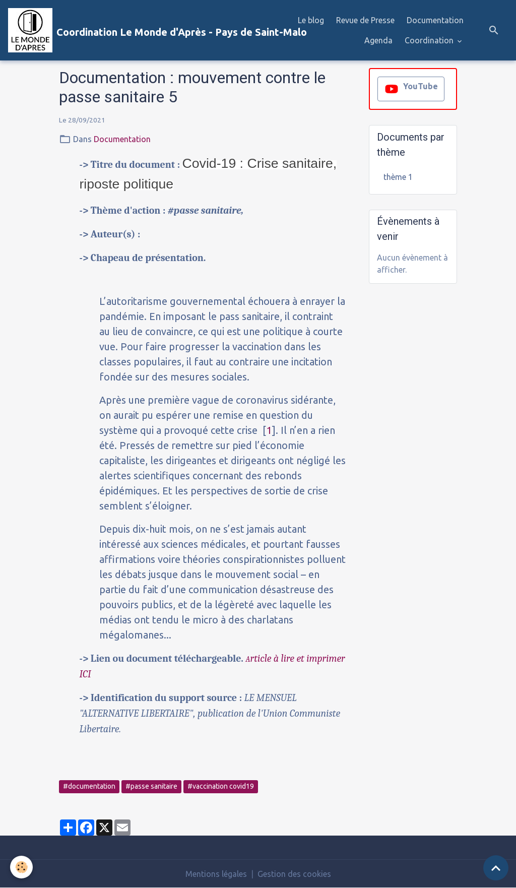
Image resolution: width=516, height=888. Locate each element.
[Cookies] (21, 867)
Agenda (378, 40)
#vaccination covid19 (220, 786)
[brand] (135, 30)
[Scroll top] (495, 867)
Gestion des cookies (294, 873)
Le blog (311, 20)
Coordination (430, 40)
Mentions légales (216, 873)
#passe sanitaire (151, 786)
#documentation (89, 786)
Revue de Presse (365, 20)
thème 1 (398, 176)
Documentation (435, 20)
